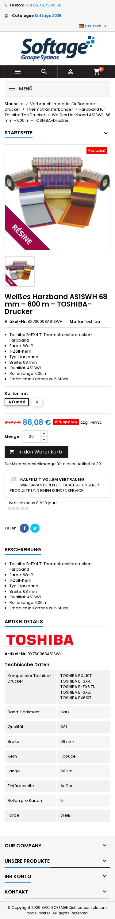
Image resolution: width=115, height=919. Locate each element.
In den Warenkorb (35, 451)
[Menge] (31, 436)
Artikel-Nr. (16, 321)
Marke (76, 321)
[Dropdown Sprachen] (93, 26)
